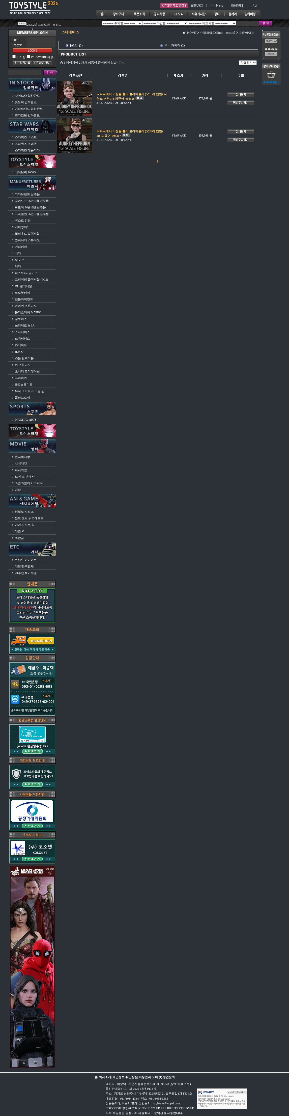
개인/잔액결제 (24, 566)
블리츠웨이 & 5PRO (28, 312)
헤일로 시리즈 (24, 511)
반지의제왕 (22, 457)
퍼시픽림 (21, 470)
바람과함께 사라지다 (29, 483)
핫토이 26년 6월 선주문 (30, 207)
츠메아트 (21, 345)
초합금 (19, 538)
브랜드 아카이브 (26, 560)
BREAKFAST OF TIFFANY (114, 102)
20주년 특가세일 (26, 573)
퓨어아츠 (21, 378)
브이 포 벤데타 (25, 476)
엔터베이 (21, 247)
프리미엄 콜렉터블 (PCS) (31, 279)
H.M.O (19, 351)
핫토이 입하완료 (26, 102)
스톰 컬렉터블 (24, 358)
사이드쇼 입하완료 (27, 95)
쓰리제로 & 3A (25, 325)
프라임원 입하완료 (27, 115)
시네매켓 (21, 463)
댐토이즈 (21, 319)
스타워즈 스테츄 (26, 144)
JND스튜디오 (24, 384)
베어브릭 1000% (25, 172)
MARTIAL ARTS (26, 419)
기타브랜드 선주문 (27, 194)
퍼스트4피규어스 (26, 273)
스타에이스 (22, 332)
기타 (18, 490)
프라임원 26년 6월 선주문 (32, 214)
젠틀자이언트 (24, 299)
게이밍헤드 (22, 227)
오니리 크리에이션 (27, 371)
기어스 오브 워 (25, 525)
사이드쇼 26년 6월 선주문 (32, 201)
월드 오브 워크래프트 (29, 518)
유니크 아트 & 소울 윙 (29, 391)
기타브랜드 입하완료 (29, 109)
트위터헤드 (22, 338)
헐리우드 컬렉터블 (27, 233)
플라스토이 (22, 397)
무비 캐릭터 (172, 45)
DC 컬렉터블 (23, 286)
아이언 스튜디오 (26, 306)
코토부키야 (22, 292)
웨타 (18, 266)
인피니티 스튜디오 (27, 240)
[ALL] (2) (76, 45)
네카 (18, 253)
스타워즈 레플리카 (27, 150)
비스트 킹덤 (23, 220)
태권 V (19, 531)
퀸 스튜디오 (23, 365)
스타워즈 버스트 (26, 137)
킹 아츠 (20, 260)
